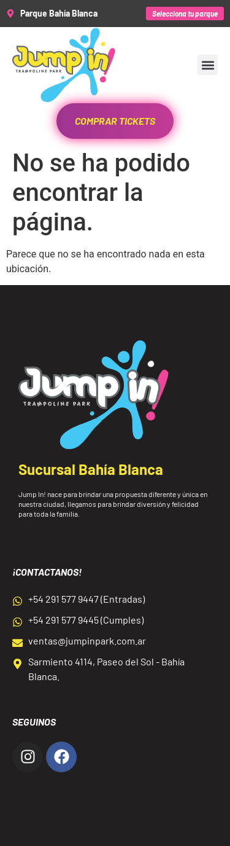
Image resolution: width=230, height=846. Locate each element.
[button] (207, 65)
